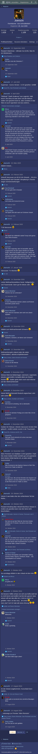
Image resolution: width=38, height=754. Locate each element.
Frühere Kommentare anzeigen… (11, 106)
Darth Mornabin (10, 335)
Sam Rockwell (9, 188)
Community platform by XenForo (16, 752)
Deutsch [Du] (16, 743)
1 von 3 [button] (12, 732)
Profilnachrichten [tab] (6, 42)
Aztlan (7, 59)
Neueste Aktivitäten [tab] (20, 42)
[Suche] (36, 2)
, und (15, 88)
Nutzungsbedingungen (8, 746)
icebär (7, 624)
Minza (7, 109)
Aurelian (7, 402)
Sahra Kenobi (9, 360)
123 (34, 32)
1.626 (3, 32)
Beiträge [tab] (32, 42)
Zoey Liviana (9, 210)
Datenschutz (19, 746)
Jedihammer (9, 199)
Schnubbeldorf (25, 23)
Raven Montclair (10, 291)
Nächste (20, 732)
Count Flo (8, 435)
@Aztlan (7, 476)
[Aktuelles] (32, 2)
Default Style (6, 743)
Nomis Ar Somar (10, 553)
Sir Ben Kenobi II (10, 654)
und (12, 56)
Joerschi (7, 48)
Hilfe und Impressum (7, 748)
